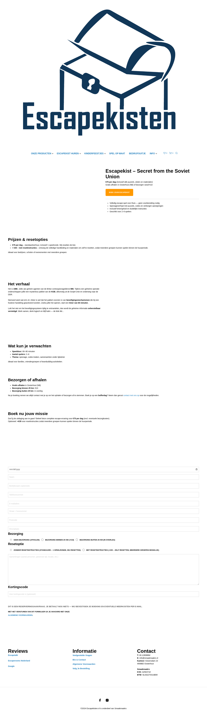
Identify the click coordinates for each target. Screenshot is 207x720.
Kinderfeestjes (94, 153)
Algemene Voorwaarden (84, 664)
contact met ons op (131, 395)
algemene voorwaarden (20, 615)
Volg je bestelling (81, 668)
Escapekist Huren (68, 153)
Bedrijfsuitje (137, 153)
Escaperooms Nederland (19, 661)
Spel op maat (117, 153)
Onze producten (41, 153)
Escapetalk (13, 655)
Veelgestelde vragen (82, 655)
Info (152, 153)
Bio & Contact (79, 660)
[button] (165, 153)
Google (11, 666)
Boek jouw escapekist (119, 192)
